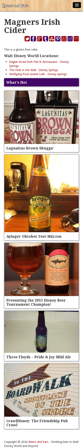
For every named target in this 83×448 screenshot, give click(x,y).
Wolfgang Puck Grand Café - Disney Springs (38, 74)
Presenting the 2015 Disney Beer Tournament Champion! (36, 302)
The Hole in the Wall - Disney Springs (33, 70)
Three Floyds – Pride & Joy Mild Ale (38, 356)
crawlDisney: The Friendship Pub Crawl (37, 422)
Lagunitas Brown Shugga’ (30, 148)
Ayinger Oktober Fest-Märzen (34, 236)
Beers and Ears (38, 442)
